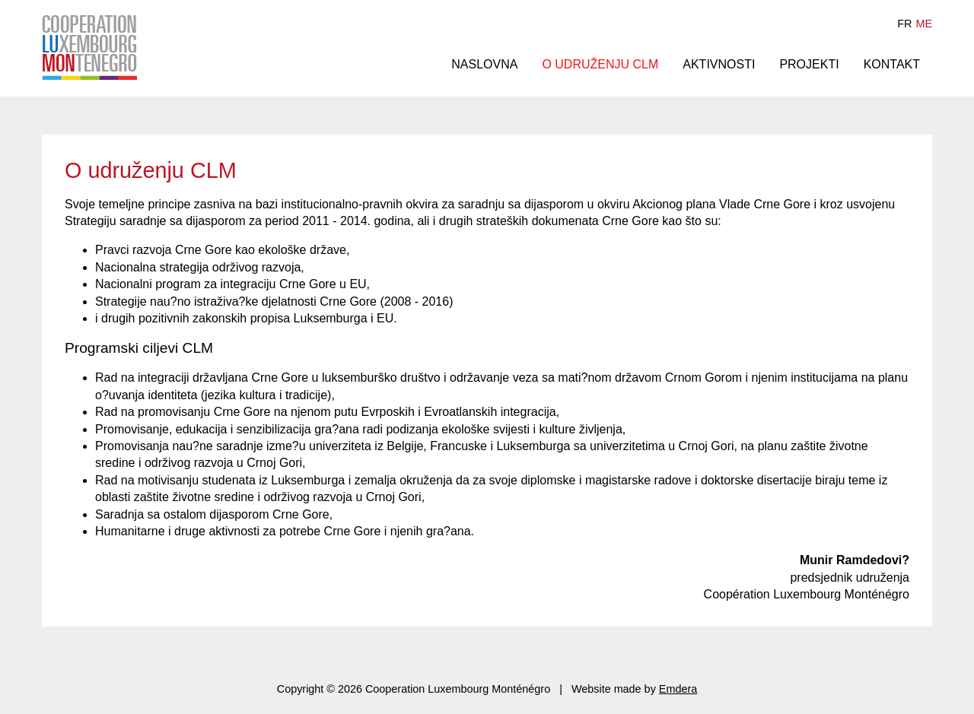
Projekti (809, 64)
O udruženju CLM (600, 64)
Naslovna (484, 64)
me (923, 23)
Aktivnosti (719, 64)
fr (904, 23)
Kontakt (892, 64)
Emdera (678, 689)
